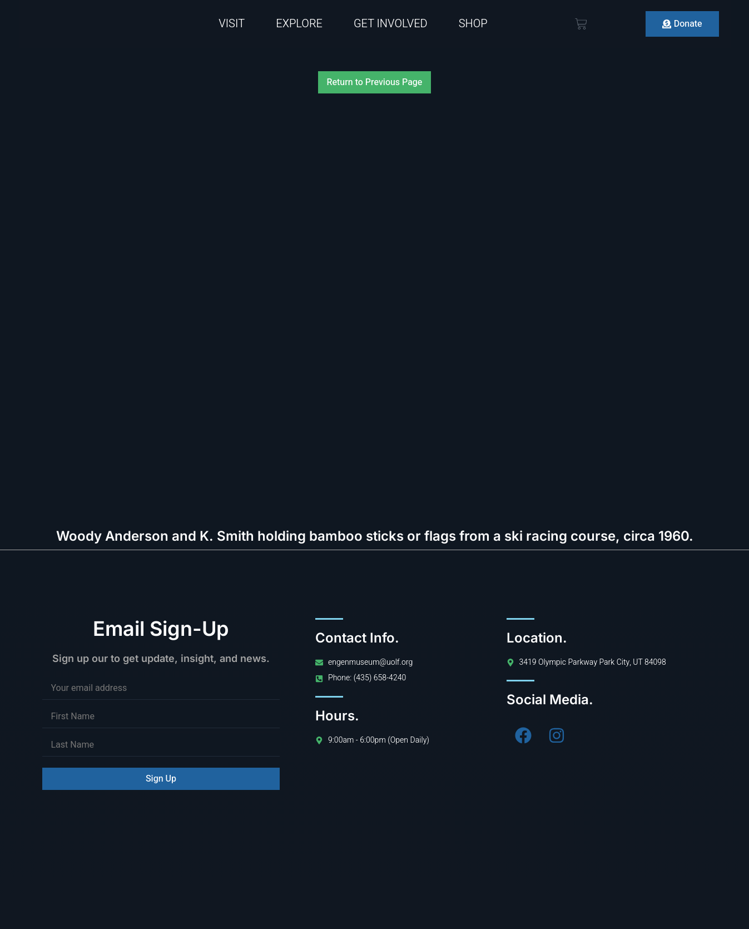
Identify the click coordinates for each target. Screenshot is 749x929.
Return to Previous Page (375, 82)
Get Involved (391, 24)
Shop (473, 24)
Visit (232, 24)
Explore (299, 24)
